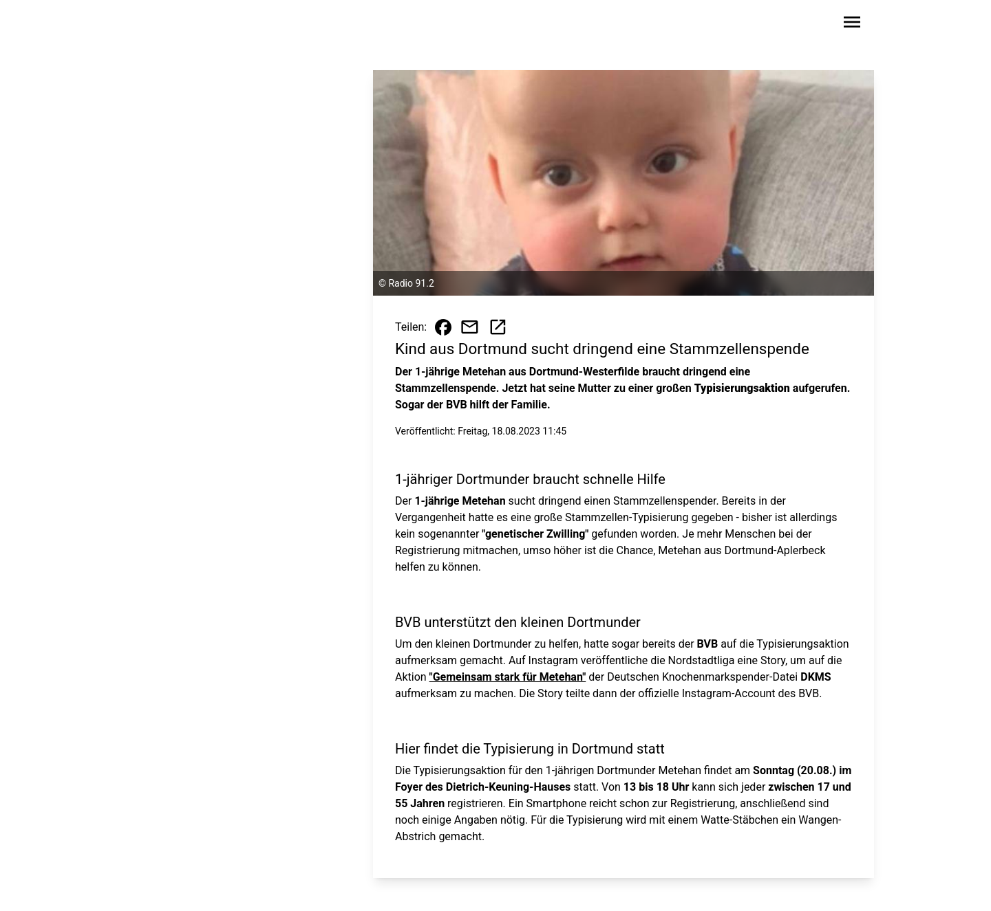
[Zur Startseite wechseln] (161, 25)
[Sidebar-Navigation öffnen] (852, 24)
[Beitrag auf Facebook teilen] (443, 327)
